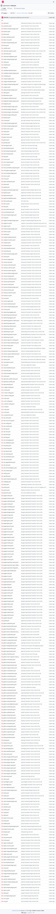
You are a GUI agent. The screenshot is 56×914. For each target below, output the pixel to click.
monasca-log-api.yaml (8, 276)
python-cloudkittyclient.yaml (10, 637)
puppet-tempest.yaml (8, 601)
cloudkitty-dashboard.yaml (9, 70)
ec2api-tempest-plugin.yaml (10, 123)
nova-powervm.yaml (8, 362)
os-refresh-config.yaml (8, 404)
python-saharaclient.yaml (9, 701)
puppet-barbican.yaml (8, 498)
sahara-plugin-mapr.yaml (9, 765)
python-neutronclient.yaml (9, 684)
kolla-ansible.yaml (7, 201)
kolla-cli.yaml (6, 204)
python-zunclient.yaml (8, 734)
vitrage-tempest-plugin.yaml (10, 873)
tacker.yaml (6, 820)
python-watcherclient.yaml (9, 729)
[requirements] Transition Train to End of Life (32, 745)
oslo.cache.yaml (7, 418)
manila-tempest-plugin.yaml (10, 229)
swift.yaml (5, 815)
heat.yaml (5, 156)
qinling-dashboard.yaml (9, 737)
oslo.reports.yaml (7, 451)
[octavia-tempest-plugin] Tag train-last (30, 373)
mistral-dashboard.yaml (9, 248)
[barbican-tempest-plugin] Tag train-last (31, 28)
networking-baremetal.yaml (10, 315)
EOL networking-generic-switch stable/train (32, 320)
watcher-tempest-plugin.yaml (10, 882)
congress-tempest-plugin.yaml (10, 84)
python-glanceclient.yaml (9, 651)
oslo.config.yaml (7, 423)
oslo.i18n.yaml (6, 431)
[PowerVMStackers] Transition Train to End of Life (33, 51)
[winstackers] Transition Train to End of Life (31, 78)
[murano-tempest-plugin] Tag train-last (30, 306)
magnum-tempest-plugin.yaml (10, 220)
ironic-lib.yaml (6, 165)
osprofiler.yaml (7, 476)
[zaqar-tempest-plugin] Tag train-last (30, 887)
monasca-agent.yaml (8, 259)
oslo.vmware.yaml (7, 470)
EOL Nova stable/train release (28, 365)
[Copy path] (31, 13)
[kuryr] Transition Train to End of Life (30, 209)
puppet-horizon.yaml (8, 531)
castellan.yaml (6, 48)
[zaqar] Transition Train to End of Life (30, 732)
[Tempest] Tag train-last (27, 832)
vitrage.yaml (6, 876)
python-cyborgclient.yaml (9, 643)
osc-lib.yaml (6, 412)
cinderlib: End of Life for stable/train (30, 65)
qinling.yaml (6, 740)
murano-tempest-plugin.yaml (10, 306)
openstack (6, 5)
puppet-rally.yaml (7, 587)
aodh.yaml (5, 23)
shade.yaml (6, 795)
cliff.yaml (5, 67)
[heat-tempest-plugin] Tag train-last (30, 151)
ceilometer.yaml (7, 53)
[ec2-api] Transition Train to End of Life (30, 120)
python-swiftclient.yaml (9, 712)
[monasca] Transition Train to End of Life (31, 259)
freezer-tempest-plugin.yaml (10, 126)
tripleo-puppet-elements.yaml (10, 857)
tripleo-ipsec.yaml (7, 854)
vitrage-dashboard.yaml (9, 870)
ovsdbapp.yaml (7, 481)
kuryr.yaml (5, 217)
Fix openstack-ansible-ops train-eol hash (19, 17)
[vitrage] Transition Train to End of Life (30, 726)
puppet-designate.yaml (9, 512)
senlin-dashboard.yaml (9, 787)
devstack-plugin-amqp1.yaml (10, 106)
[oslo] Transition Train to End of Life (30, 26)
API (33, 912)
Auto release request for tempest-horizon (31, 829)
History (51, 13)
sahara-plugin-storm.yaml (9, 770)
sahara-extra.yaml (7, 754)
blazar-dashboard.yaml (9, 37)
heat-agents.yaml (7, 145)
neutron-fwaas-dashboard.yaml (11, 342)
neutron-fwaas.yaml (8, 345)
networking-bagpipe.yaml (9, 312)
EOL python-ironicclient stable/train (30, 659)
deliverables (25, 13)
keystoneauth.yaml (8, 195)
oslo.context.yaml (7, 426)
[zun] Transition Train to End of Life (29, 734)
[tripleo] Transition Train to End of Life (30, 387)
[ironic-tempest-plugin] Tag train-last (30, 173)
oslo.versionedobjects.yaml (10, 468)
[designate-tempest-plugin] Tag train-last (31, 101)
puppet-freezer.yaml (8, 518)
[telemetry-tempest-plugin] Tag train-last (31, 826)
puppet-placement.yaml (9, 581)
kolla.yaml (5, 206)
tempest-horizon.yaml (8, 829)
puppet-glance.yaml (8, 520)
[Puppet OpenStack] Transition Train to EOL (31, 495)
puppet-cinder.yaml (8, 504)
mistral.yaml (6, 256)
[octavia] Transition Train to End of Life (30, 367)
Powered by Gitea (16, 910)
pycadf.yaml (6, 620)
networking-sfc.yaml (8, 337)
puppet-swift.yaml (7, 595)
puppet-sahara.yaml (8, 590)
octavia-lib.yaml (7, 370)
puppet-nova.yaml (7, 556)
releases (13, 5)
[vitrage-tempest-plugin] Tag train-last (30, 873)
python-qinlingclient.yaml (9, 698)
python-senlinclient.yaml (9, 707)
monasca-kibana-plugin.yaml (10, 273)
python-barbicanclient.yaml (10, 626)
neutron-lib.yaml (7, 348)
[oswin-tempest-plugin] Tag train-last (30, 479)
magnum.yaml (6, 226)
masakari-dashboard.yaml (9, 237)
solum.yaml (6, 804)
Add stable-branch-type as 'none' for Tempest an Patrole (35, 487)
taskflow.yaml (6, 823)
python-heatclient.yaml (9, 654)
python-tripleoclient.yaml (9, 720)
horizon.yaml (6, 159)
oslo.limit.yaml (6, 434)
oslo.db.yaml (6, 429)
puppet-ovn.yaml (7, 576)
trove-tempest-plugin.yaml (9, 865)
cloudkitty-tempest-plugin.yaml (11, 73)
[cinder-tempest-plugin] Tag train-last (30, 59)
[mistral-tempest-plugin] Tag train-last (30, 254)
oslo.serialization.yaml (8, 456)
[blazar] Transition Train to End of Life (30, 37)
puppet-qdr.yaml (7, 584)
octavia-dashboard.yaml (9, 367)
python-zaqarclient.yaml (9, 732)
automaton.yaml (7, 26)
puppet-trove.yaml (7, 606)
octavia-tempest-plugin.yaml (10, 373)
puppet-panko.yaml (8, 579)
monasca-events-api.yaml (9, 270)
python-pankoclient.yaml (9, 695)
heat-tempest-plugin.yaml (9, 151)
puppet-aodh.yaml (7, 495)
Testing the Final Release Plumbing (29, 743)
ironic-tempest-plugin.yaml (10, 173)
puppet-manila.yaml (8, 543)
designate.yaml (7, 103)
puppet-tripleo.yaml (8, 604)
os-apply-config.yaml (8, 387)
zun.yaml (5, 901)
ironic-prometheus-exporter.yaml (11, 167)
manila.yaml (6, 234)
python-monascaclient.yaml (10, 679)
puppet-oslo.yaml (7, 573)
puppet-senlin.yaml (8, 593)
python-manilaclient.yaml (9, 670)
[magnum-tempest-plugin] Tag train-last (31, 220)
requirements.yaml (8, 745)
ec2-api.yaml (6, 120)
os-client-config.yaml (8, 392)
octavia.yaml (6, 376)
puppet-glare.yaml (7, 523)
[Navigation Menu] (53, 2)
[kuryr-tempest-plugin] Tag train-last (30, 215)
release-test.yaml (7, 743)
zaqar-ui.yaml (6, 890)
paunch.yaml (6, 490)
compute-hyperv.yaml (8, 78)
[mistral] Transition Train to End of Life (30, 248)
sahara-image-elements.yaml (10, 757)
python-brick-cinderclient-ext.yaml (11, 631)
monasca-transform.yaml (9, 292)
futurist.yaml (6, 134)
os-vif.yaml (6, 406)
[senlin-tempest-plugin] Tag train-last (30, 790)
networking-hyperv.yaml (9, 323)
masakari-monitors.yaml (9, 240)
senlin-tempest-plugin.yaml (10, 790)
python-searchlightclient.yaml (10, 704)
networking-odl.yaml (8, 329)
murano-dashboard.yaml (9, 304)
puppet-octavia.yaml (8, 559)
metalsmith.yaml (7, 245)
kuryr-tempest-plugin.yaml (9, 215)
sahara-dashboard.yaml (9, 751)
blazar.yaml (6, 45)
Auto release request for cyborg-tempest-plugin (33, 90)
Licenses (30, 912)
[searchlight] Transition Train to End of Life (31, 704)
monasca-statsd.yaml (8, 284)
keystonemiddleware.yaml (9, 198)
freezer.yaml (6, 131)
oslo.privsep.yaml (7, 448)
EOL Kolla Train (24, 187)
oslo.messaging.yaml (8, 440)
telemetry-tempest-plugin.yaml (11, 826)
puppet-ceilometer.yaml (9, 501)
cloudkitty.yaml (7, 76)
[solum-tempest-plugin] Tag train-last (30, 801)
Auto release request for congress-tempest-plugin (33, 84)
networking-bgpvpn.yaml (9, 317)
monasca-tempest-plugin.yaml (10, 287)
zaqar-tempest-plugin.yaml (10, 887)
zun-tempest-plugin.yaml (9, 895)
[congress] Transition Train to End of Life (31, 81)
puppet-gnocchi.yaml (8, 526)
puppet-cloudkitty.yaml (9, 506)
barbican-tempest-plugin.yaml (10, 28)
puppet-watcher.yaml (8, 615)
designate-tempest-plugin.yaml (11, 101)
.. (3, 20)
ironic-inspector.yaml (8, 162)
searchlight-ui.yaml (8, 782)
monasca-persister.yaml (9, 281)
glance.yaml (6, 140)
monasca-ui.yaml (7, 295)
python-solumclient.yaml (9, 709)
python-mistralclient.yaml (9, 676)
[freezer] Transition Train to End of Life (30, 128)
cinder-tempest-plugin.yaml (10, 59)
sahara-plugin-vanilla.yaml (9, 773)
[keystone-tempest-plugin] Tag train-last (31, 190)
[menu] (24, 912)
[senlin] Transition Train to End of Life (30, 707)
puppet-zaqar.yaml (7, 618)
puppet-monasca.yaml (8, 548)
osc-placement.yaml (8, 415)
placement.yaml (7, 493)
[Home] (3, 2)
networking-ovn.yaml (8, 331)
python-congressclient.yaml (10, 640)
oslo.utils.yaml (6, 465)
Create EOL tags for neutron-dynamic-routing (32, 340)
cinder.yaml (6, 62)
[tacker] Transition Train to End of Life (30, 153)
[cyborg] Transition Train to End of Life (30, 92)
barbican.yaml (6, 31)
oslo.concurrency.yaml (8, 420)
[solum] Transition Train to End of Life (30, 709)
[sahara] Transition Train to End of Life (30, 701)
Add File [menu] (13, 13)
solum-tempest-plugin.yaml (10, 801)
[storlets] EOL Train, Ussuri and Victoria (30, 809)
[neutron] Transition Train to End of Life (30, 398)
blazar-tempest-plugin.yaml (10, 42)
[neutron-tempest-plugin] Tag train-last (30, 351)
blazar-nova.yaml (7, 40)
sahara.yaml (6, 779)
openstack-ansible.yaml (9, 381)
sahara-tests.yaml (7, 776)
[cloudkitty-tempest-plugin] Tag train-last (31, 73)
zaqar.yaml (6, 893)
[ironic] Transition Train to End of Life (30, 34)
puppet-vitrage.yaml (8, 609)
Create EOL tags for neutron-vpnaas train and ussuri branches (36, 356)
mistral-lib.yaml (7, 251)
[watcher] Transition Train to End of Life (30, 729)
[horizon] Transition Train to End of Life (30, 159)
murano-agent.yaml (8, 301)
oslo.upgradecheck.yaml (9, 462)
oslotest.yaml (6, 473)
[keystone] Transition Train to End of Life (31, 192)
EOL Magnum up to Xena (27, 668)
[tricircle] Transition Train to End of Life (30, 718)
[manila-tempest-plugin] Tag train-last (30, 229)
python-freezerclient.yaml (9, 648)
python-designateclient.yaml (10, 645)
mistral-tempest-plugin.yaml (10, 254)
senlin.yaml (6, 793)
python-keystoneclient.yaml (10, 665)
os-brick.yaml (6, 390)
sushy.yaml (6, 812)
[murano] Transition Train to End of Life (30, 301)
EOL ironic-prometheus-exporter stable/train (32, 167)
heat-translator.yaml (8, 153)
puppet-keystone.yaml (8, 537)
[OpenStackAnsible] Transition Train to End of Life (33, 381)
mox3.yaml (6, 298)
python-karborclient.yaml (9, 662)
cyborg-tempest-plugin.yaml (10, 90)
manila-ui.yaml (7, 231)
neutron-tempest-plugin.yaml (10, 351)
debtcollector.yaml (7, 95)
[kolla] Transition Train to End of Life (30, 204)
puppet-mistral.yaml (8, 545)
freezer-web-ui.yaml (8, 128)
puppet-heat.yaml (7, 529)
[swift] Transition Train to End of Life (30, 712)
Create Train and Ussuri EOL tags (29, 145)
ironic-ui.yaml (6, 176)
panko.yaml (6, 484)
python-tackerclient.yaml (9, 715)
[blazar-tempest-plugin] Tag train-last (30, 42)
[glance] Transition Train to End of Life (30, 137)
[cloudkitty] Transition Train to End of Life (31, 70)
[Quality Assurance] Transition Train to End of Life (33, 109)
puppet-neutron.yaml (8, 554)
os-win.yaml (6, 409)
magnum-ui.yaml (7, 223)
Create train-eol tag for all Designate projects (32, 98)
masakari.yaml (6, 242)
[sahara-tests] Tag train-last (28, 776)
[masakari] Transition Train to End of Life (31, 237)
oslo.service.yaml (7, 459)
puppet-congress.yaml (8, 509)
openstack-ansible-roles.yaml (10, 379)
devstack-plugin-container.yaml (11, 112)
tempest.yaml (6, 832)
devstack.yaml (6, 117)
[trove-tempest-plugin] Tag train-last (30, 865)
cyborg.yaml (6, 92)
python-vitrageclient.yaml (9, 726)
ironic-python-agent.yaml (9, 170)
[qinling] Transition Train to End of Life (30, 698)
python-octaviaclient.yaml (9, 690)
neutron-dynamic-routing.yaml (10, 340)
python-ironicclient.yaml (9, 659)
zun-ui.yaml (6, 898)
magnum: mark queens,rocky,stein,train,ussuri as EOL (34, 223)
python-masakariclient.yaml (10, 673)
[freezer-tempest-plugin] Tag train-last (30, 126)
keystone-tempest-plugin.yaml (10, 190)
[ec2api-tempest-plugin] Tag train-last (30, 123)
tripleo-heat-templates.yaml (10, 848)
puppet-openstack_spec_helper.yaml (11, 565)
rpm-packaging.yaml (8, 748)
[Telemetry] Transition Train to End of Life (31, 23)
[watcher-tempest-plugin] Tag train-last (30, 882)
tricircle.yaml (6, 840)
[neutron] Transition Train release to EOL (31, 312)
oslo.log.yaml (6, 437)
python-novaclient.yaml (9, 687)
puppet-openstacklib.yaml (9, 570)
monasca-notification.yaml (9, 279)
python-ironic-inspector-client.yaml (11, 657)
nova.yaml (5, 365)
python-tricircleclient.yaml (9, 718)
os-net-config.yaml (7, 401)
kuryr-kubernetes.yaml (8, 209)
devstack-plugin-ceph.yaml (9, 109)
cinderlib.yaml (6, 65)
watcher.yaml (6, 884)
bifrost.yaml (6, 34)
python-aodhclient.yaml (9, 623)
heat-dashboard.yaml (8, 148)
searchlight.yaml (7, 784)
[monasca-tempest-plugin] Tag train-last (31, 287)
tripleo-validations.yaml (9, 859)
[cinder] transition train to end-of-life (30, 62)
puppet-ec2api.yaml (8, 515)
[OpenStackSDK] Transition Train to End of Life (32, 67)
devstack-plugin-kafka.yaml (10, 115)
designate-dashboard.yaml (10, 98)
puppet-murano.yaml (8, 551)
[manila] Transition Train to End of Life (30, 231)
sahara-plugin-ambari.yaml (10, 759)
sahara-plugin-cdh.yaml (9, 762)
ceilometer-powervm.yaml (9, 51)
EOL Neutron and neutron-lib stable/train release (33, 348)
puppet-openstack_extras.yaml (10, 562)
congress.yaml (6, 87)
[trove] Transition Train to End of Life (30, 723)
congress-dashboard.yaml (9, 81)
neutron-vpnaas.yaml (8, 356)
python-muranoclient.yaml (9, 682)
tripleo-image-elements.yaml (10, 851)
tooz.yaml (5, 834)
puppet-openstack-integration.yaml (11, 568)
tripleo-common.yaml (8, 845)
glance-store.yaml (7, 137)
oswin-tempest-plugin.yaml (10, 479)
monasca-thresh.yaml (8, 290)
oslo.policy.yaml (7, 445)
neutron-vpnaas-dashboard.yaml (11, 354)
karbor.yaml (6, 184)
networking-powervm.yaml (10, 334)
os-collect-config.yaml (8, 395)
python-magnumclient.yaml (10, 668)
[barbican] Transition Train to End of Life (31, 31)
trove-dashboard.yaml (8, 862)
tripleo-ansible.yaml (8, 843)
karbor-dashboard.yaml (9, 181)
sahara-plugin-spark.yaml (9, 768)
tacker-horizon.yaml (8, 818)
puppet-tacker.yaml (8, 598)
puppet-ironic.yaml (8, 534)
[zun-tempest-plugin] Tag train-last (29, 895)
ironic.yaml (6, 179)
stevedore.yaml (7, 807)
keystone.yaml (6, 192)
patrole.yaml (6, 487)
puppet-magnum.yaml (8, 540)
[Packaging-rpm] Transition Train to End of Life (32, 748)
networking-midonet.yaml (9, 326)
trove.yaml (5, 868)
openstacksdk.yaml (8, 384)
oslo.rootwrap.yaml (8, 454)
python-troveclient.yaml (9, 723)
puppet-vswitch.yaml (8, 612)
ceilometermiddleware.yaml (10, 56)
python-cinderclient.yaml (9, 634)
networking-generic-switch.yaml (11, 320)
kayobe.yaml (6, 187)
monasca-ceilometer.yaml (9, 265)
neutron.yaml (6, 359)
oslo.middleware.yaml (8, 443)
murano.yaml (6, 309)
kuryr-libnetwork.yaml (8, 212)
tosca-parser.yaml (7, 837)
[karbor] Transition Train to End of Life (30, 181)
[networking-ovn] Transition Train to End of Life (32, 331)
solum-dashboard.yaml (9, 798)
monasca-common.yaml (9, 267)
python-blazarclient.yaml (9, 629)
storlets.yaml (6, 809)
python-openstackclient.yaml (10, 693)
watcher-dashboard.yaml (9, 879)
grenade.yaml (6, 142)
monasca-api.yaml (7, 262)
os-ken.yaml (6, 398)
